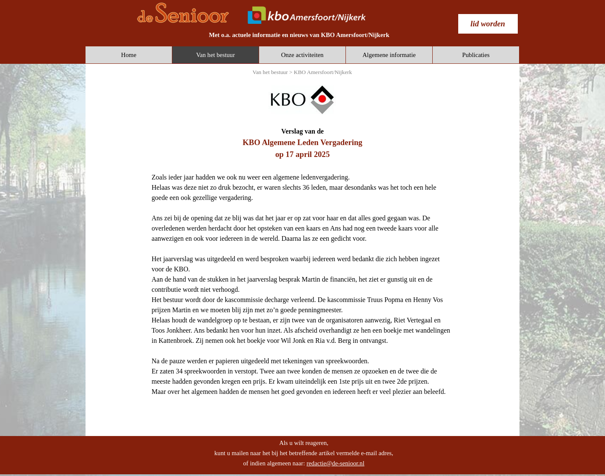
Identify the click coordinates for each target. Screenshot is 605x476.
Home (129, 54)
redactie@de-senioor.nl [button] (335, 463)
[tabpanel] (299, 35)
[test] (488, 24)
